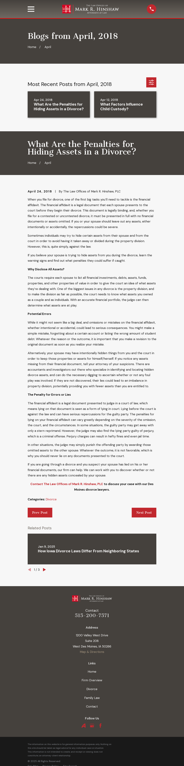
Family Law (92, 698)
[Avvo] (83, 725)
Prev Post (40, 513)
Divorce (51, 499)
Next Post (144, 513)
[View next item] (44, 569)
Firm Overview (92, 680)
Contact (92, 706)
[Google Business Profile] (92, 725)
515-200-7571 (92, 615)
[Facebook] (100, 725)
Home (92, 672)
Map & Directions (92, 652)
